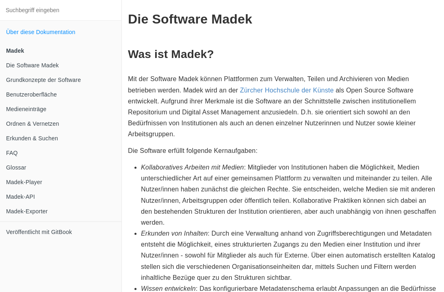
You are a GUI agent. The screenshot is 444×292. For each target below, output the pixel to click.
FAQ (12, 153)
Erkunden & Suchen (32, 138)
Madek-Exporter (27, 211)
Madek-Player (24, 182)
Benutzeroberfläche (31, 94)
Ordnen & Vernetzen (32, 123)
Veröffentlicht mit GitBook (39, 232)
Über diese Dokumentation (41, 32)
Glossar (16, 167)
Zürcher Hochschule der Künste (287, 90)
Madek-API (20, 196)
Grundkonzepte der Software (43, 80)
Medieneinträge (26, 109)
